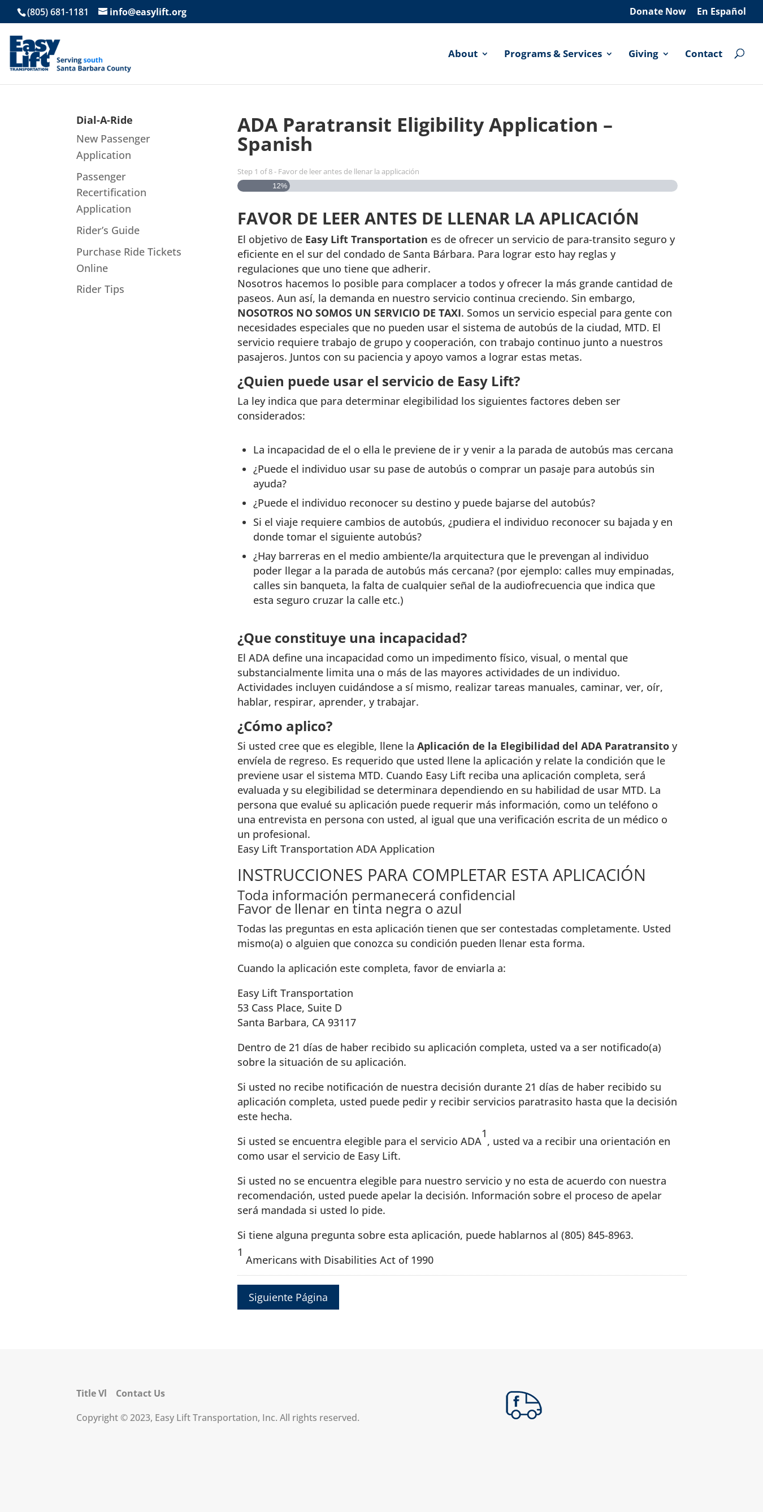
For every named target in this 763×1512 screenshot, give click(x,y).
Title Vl (91, 1393)
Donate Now (658, 12)
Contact (703, 54)
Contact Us (140, 1393)
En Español (721, 12)
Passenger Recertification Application (111, 193)
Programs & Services (553, 54)
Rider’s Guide (108, 230)
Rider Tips (100, 289)
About (463, 54)
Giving (643, 54)
